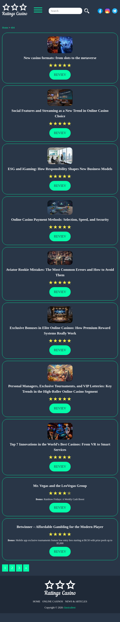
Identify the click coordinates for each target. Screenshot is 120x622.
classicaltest (69, 607)
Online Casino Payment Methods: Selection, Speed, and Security (60, 220)
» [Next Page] (26, 568)
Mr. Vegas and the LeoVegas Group (60, 486)
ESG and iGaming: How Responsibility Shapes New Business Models (60, 169)
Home (36, 601)
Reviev (60, 74)
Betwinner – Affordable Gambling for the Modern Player (60, 527)
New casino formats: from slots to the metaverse (60, 58)
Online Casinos (52, 601)
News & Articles (76, 601)
